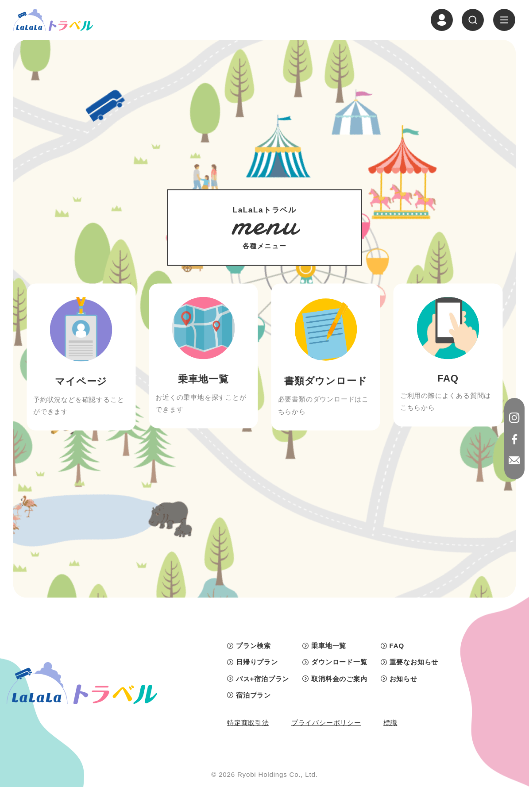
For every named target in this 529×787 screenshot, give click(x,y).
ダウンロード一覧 (339, 662)
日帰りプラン (257, 662)
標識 (390, 722)
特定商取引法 (248, 722)
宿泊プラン (253, 695)
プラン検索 (253, 645)
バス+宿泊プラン (262, 679)
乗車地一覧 (328, 645)
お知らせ (403, 679)
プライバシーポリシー (326, 722)
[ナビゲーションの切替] (504, 19)
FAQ (397, 645)
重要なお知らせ (414, 662)
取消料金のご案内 (339, 679)
